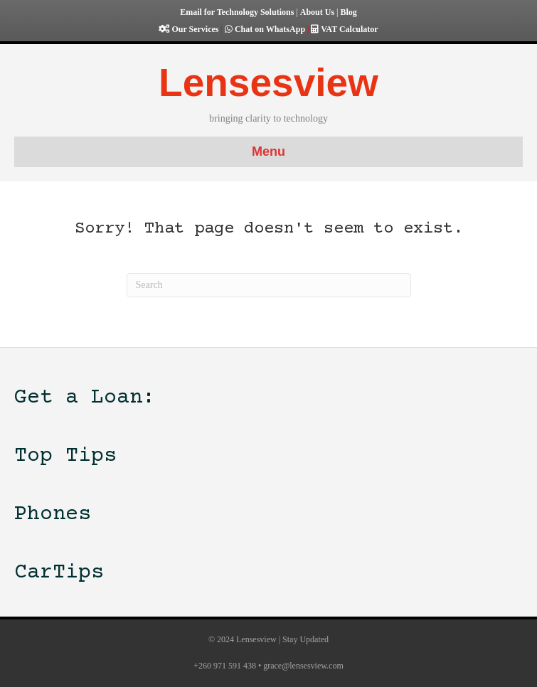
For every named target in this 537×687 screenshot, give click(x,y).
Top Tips (65, 456)
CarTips (59, 573)
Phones (52, 514)
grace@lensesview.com (303, 666)
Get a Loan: (84, 398)
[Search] (269, 285)
